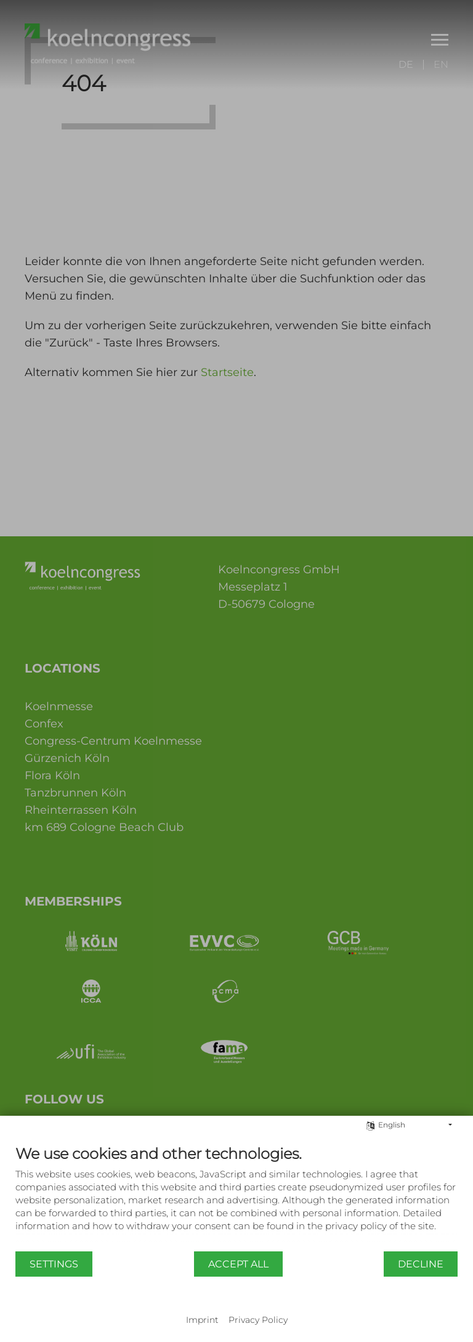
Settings (54, 1264)
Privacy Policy (258, 1319)
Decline (420, 1264)
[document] (236, 1197)
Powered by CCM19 (237, 1308)
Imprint (202, 1319)
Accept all (238, 1264)
